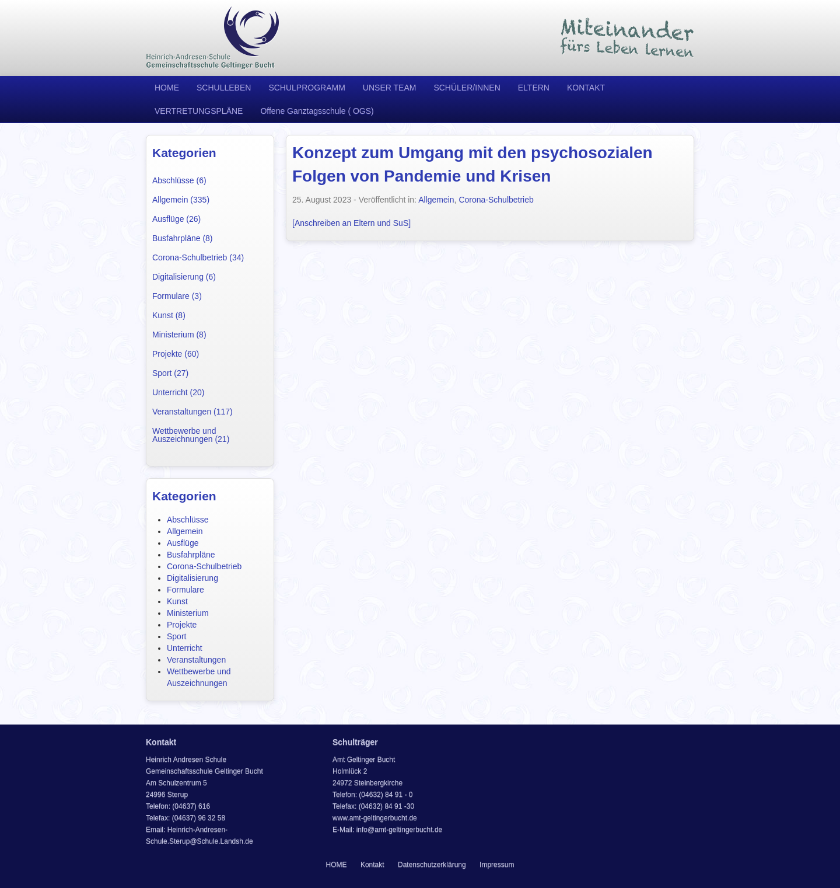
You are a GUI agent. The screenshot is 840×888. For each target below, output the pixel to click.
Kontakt (372, 865)
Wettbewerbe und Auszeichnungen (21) (190, 435)
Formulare (185, 589)
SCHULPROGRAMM (306, 87)
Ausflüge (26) (176, 219)
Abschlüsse (188, 519)
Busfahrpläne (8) (182, 238)
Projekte (182, 624)
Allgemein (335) (180, 199)
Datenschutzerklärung (432, 865)
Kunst (177, 601)
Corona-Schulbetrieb (204, 566)
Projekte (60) (175, 353)
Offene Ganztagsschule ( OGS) (316, 111)
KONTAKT (586, 87)
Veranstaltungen (196, 659)
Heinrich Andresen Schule (213, 38)
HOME (167, 87)
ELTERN (534, 87)
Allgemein (184, 531)
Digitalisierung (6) (184, 276)
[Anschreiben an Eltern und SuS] (351, 223)
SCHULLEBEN (224, 87)
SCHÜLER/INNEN (466, 87)
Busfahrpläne (191, 554)
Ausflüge (182, 543)
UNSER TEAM (389, 87)
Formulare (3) (177, 296)
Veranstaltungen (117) (192, 411)
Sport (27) (170, 373)
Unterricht (184, 648)
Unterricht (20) (178, 392)
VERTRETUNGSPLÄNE (199, 111)
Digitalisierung (192, 578)
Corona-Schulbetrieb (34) (198, 257)
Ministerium (188, 613)
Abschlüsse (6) (179, 180)
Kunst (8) (169, 315)
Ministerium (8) (179, 334)
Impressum (497, 865)
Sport (176, 636)
